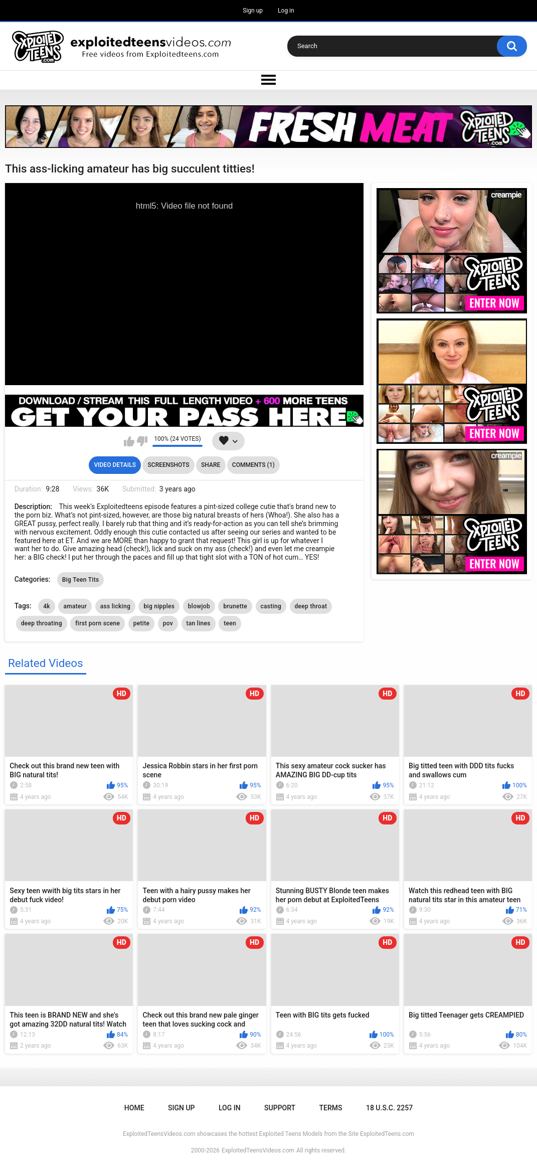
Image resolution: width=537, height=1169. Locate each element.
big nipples (158, 606)
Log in (286, 10)
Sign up (253, 10)
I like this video (129, 441)
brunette (235, 606)
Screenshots (169, 464)
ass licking (115, 606)
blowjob (199, 606)
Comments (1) (253, 464)
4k (46, 606)
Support (279, 1108)
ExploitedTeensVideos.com (258, 1150)
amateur (75, 606)
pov (168, 623)
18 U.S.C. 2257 (389, 1108)
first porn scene (97, 623)
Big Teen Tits (80, 579)
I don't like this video (142, 441)
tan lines (199, 623)
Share (210, 464)
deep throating (41, 623)
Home (134, 1108)
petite (141, 623)
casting (271, 606)
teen (230, 623)
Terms (330, 1108)
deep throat (311, 606)
